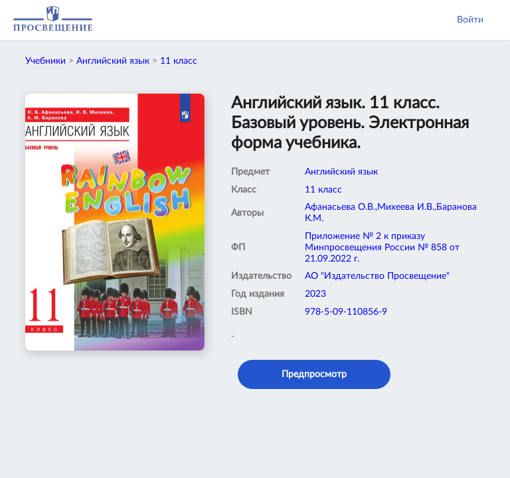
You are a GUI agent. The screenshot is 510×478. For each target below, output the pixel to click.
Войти (470, 20)
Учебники (45, 61)
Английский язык (112, 61)
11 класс (178, 61)
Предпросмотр (314, 374)
